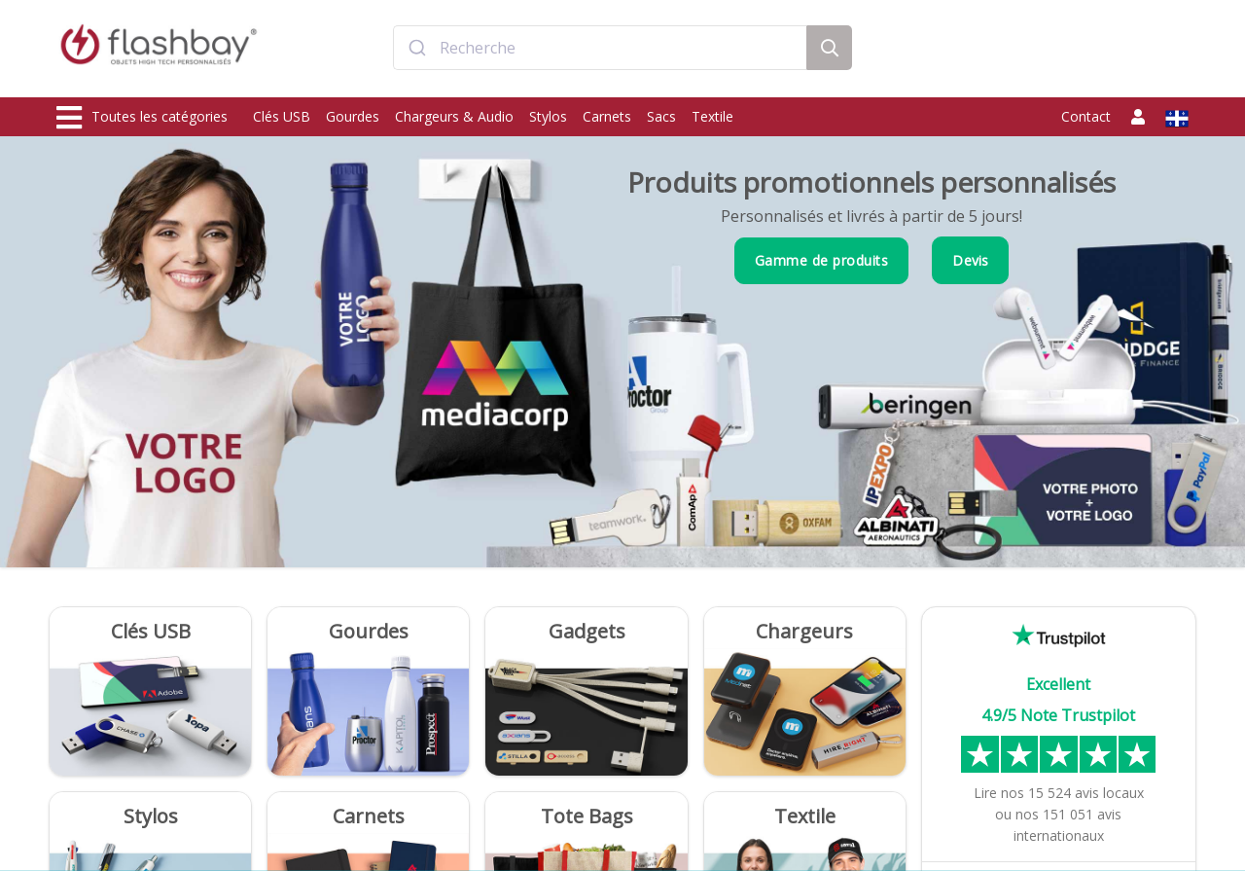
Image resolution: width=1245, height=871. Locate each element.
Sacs (661, 116)
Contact (1086, 116)
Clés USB (281, 116)
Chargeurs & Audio (454, 116)
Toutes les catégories (142, 117)
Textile (712, 116)
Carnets (607, 116)
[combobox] (600, 51)
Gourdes (352, 116)
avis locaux (1086, 792)
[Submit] (417, 51)
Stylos (548, 116)
